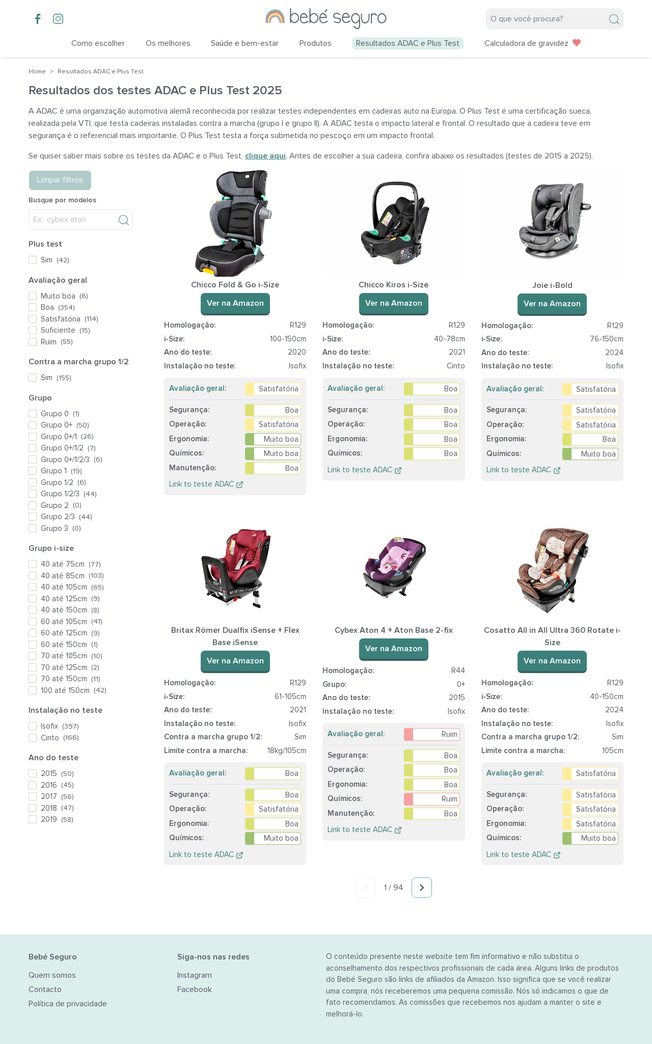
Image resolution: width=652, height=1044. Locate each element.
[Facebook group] (38, 19)
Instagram (194, 975)
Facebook (194, 989)
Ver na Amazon (235, 303)
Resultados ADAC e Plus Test (101, 71)
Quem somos (52, 975)
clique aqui (265, 156)
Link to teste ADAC (206, 484)
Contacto (45, 989)
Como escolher (98, 43)
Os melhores (168, 43)
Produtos (316, 43)
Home (37, 71)
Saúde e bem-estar (245, 43)
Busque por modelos (62, 200)
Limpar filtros (60, 180)
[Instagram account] (58, 19)
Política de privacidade (68, 1004)
